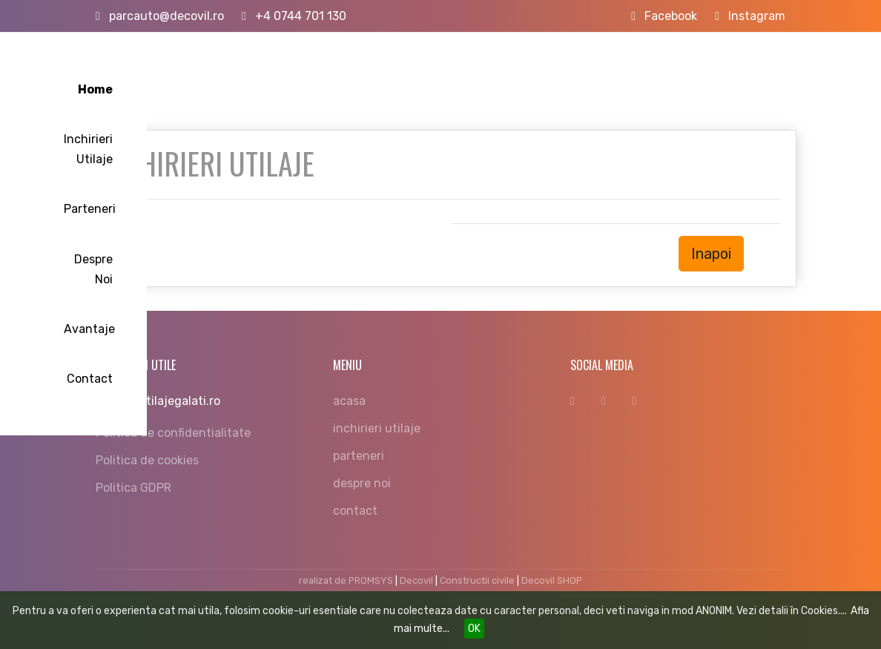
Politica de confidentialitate (173, 433)
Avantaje (677, 69)
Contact (751, 69)
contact (355, 511)
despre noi (362, 483)
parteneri (358, 456)
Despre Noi (597, 69)
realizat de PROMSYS (346, 580)
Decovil (416, 580)
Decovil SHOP (551, 580)
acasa (349, 401)
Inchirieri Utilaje (421, 69)
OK (474, 628)
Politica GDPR (133, 488)
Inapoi (711, 254)
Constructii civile (477, 580)
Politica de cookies (147, 460)
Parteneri (516, 69)
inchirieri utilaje (376, 428)
